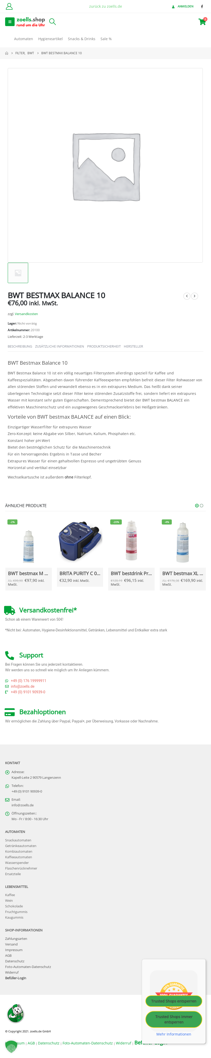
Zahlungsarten (16, 939)
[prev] (186, 296)
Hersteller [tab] (133, 346)
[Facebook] (202, 6)
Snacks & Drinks (81, 38)
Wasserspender (17, 863)
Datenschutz (14, 961)
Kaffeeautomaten (18, 857)
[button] (10, 21)
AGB (8, 956)
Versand (11, 944)
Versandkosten (26, 314)
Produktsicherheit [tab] (104, 346)
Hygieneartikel (50, 38)
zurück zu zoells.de (105, 6)
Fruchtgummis (16, 912)
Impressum (14, 950)
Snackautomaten (18, 840)
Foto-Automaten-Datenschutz (28, 967)
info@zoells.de (23, 805)
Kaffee (10, 895)
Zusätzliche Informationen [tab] (59, 346)
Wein (9, 901)
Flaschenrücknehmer (21, 868)
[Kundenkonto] (9, 6)
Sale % (106, 38)
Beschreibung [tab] (20, 346)
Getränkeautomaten (20, 846)
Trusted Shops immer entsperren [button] (174, 1019)
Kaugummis (14, 918)
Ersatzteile (13, 874)
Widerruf (11, 973)
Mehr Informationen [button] (173, 1034)
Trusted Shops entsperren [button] (173, 1001)
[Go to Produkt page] (28, 540)
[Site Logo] (31, 21)
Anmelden (182, 6)
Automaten (23, 38)
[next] (194, 296)
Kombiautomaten (18, 851)
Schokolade (14, 906)
